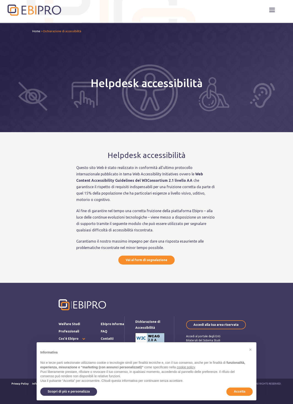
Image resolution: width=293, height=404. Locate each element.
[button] (272, 9)
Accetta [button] (239, 391)
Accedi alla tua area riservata (216, 324)
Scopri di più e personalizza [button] (69, 391)
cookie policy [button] (186, 367)
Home (36, 31)
